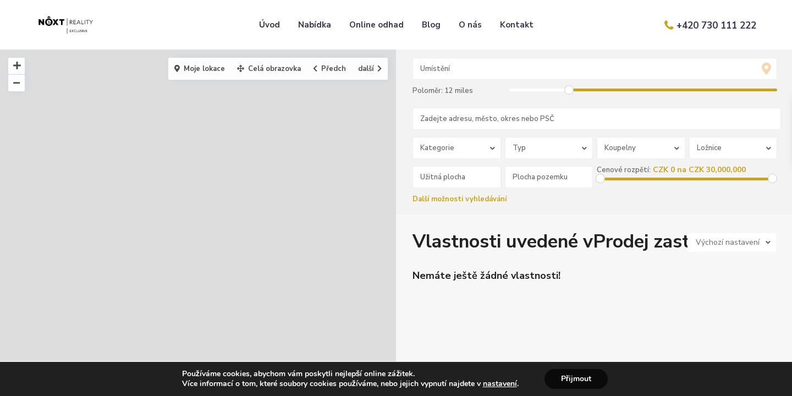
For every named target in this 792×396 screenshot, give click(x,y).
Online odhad (376, 24)
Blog (431, 24)
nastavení (500, 384)
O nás (470, 24)
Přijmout (576, 378)
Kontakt (517, 24)
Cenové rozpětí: (624, 170)
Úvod (269, 24)
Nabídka (314, 24)
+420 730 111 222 (716, 25)
